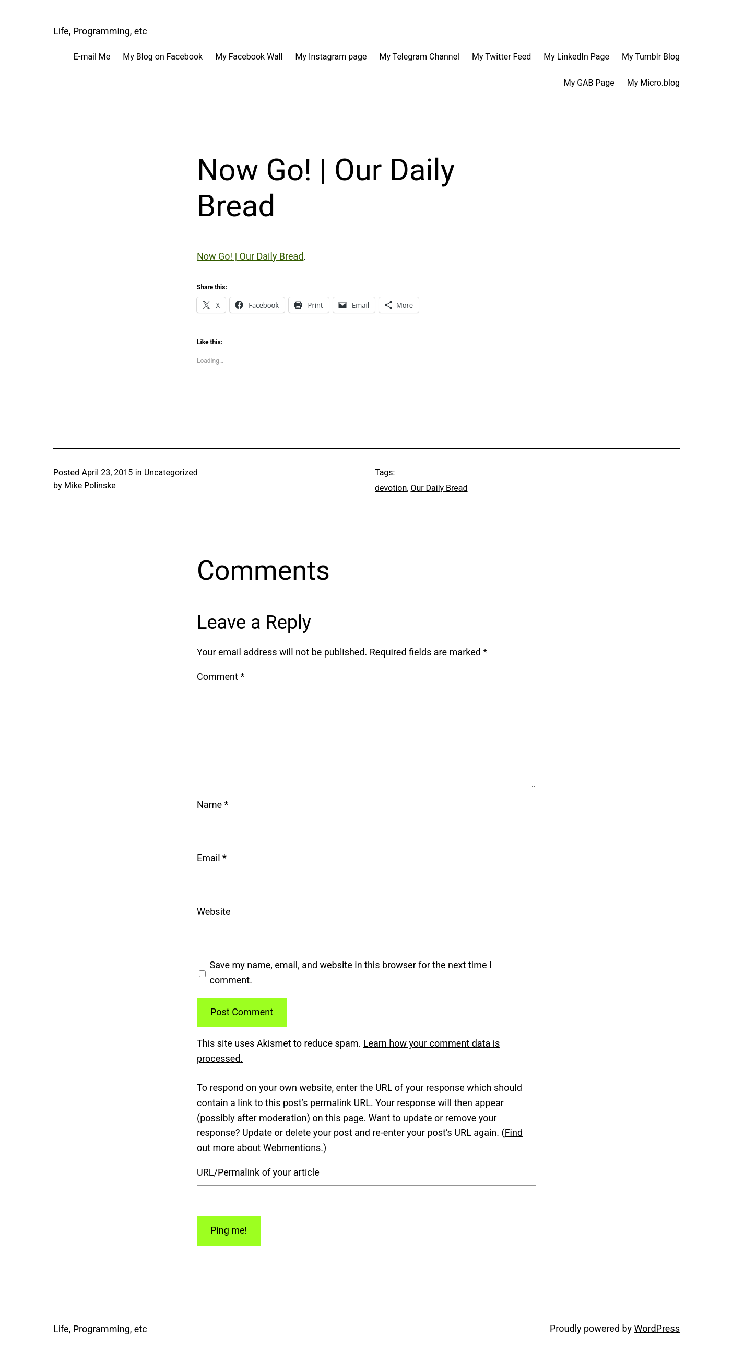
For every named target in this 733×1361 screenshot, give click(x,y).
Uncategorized (171, 472)
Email (212, 857)
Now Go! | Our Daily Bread (250, 256)
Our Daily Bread (438, 488)
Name (212, 804)
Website (213, 911)
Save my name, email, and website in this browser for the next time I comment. (351, 972)
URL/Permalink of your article (258, 1172)
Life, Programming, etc (100, 31)
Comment (220, 676)
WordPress (657, 1328)
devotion (391, 488)
